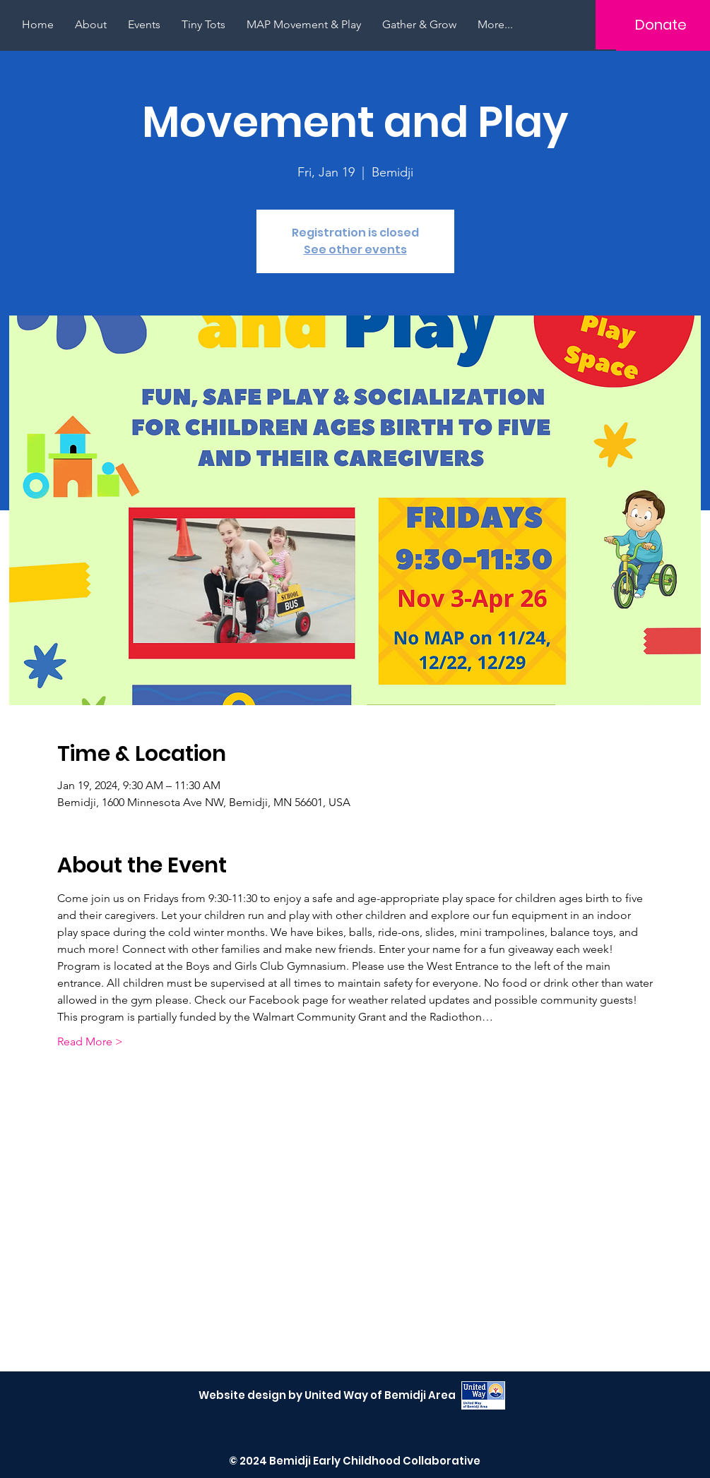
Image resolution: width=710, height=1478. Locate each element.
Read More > (90, 1041)
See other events (355, 249)
